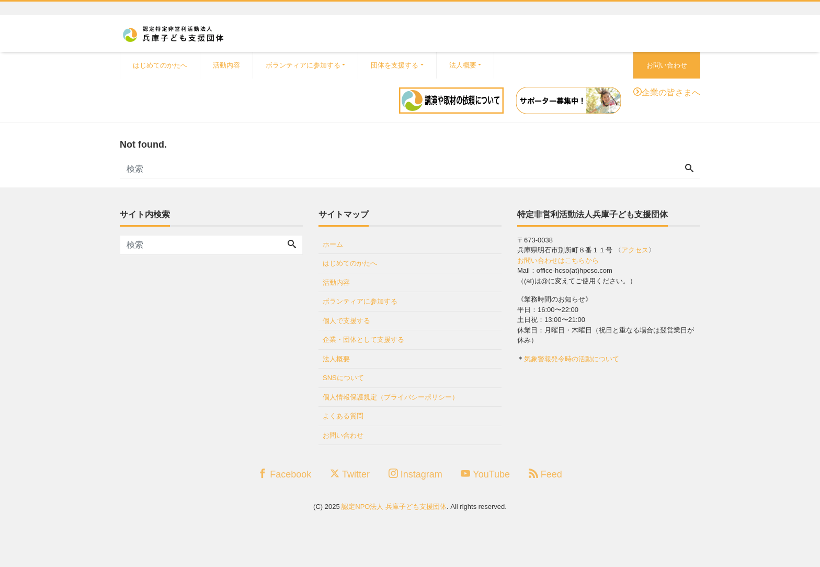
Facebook (284, 474)
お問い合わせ (666, 65)
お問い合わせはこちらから (558, 260)
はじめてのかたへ (160, 65)
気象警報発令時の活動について (571, 359)
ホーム (333, 244)
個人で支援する (346, 321)
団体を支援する (394, 65)
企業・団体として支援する (363, 339)
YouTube (485, 474)
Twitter (350, 474)
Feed (545, 474)
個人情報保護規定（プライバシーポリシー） (391, 397)
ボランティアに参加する (303, 65)
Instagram (415, 474)
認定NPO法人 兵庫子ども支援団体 (394, 506)
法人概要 (462, 65)
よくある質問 (343, 416)
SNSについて (343, 378)
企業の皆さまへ (671, 91)
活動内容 (226, 65)
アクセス (634, 250)
